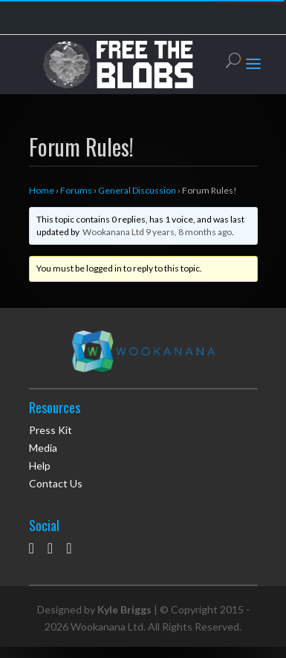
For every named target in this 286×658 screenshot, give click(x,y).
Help (40, 465)
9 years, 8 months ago (189, 231)
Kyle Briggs (124, 609)
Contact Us (55, 483)
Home (41, 190)
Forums (76, 190)
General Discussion (137, 190)
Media (43, 447)
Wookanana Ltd (113, 231)
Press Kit (50, 430)
